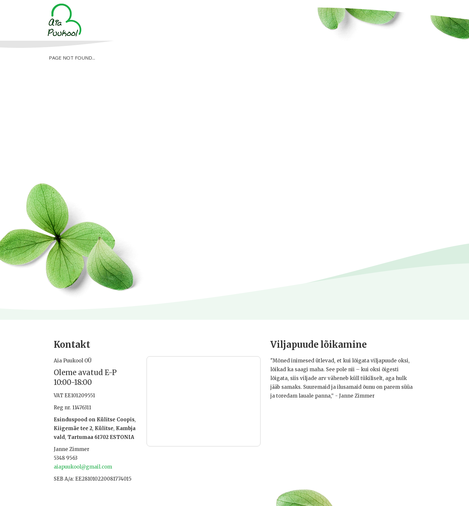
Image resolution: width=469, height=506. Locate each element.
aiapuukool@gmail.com (83, 467)
